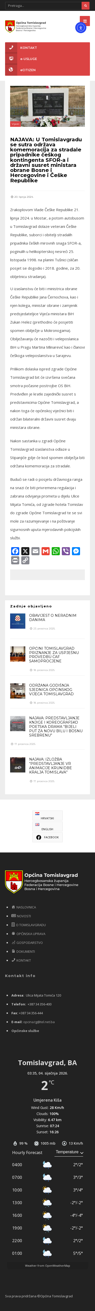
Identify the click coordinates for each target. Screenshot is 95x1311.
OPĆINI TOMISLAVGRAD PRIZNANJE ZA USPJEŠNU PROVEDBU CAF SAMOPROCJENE (54, 654)
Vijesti (15, 124)
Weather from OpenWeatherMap (47, 1265)
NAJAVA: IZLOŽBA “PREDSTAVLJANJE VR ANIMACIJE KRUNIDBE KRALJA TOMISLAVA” (50, 765)
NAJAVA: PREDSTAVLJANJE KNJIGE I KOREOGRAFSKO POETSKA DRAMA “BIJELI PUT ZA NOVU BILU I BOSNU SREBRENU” (56, 726)
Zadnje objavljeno (31, 606)
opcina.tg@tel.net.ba (39, 1022)
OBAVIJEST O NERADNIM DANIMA (53, 617)
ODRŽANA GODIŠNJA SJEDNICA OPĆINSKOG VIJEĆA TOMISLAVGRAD (51, 689)
